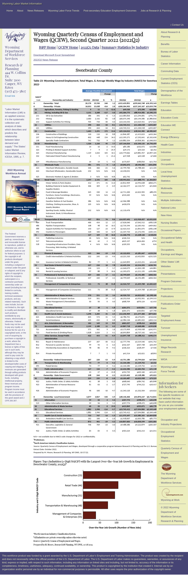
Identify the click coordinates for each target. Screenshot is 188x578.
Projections (167, 289)
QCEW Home (68, 47)
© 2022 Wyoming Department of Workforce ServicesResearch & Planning (172, 514)
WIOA (164, 359)
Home (9, 10)
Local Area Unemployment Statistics (169, 176)
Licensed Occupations (167, 162)
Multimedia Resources (166, 190)
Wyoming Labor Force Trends (63, 10)
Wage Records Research (168, 349)
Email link (10, 96)
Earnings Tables (169, 102)
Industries (166, 152)
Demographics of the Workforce (172, 93)
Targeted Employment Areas (171, 318)
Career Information (171, 63)
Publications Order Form (170, 306)
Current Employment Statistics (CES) (172, 81)
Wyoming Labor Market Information (22, 3)
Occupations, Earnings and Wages (172, 252)
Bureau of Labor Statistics (169, 54)
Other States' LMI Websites (170, 264)
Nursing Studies (169, 222)
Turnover (165, 328)
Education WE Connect (168, 127)
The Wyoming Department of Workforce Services (171, 473)
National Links (168, 207)
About (20, 10)
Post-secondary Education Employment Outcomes (109, 10)
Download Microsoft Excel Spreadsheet (54, 55)
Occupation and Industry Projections (171, 422)
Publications (167, 296)
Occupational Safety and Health (171, 240)
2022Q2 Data (90, 47)
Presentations (168, 274)
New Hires (166, 215)
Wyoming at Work (172, 494)
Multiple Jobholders (171, 200)
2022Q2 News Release (45, 60)
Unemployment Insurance (169, 337)
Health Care (167, 144)
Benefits (165, 44)
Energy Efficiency (170, 137)
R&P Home (47, 47)
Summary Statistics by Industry (125, 47)
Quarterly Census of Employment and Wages (171, 453)
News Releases (36, 10)
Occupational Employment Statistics (168, 436)
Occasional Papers (171, 230)
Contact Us (177, 24)
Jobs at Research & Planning (156, 10)
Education (166, 110)
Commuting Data (170, 71)
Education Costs (169, 117)
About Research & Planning (170, 34)
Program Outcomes (171, 281)
